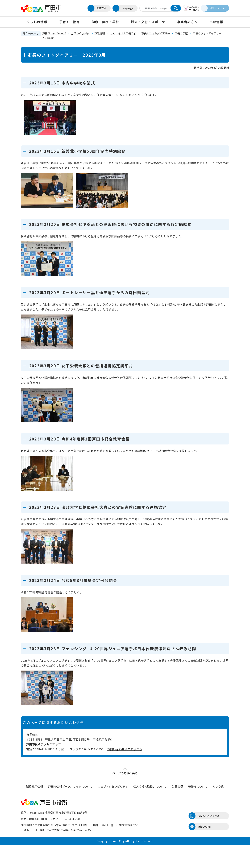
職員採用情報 (34, 786)
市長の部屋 (181, 33)
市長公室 (32, 734)
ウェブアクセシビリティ (113, 786)
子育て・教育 (69, 21)
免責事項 (177, 786)
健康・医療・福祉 (105, 21)
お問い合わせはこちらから (124, 749)
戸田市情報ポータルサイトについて (70, 786)
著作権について (197, 786)
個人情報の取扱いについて (149, 786)
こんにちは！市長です (123, 33)
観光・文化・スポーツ (148, 21)
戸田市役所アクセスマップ (43, 744)
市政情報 (216, 21)
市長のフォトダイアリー (155, 33)
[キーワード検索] (153, 8)
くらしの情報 (37, 21)
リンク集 (218, 786)
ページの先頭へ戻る (125, 771)
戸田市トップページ (54, 33)
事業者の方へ (187, 21)
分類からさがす (80, 33)
